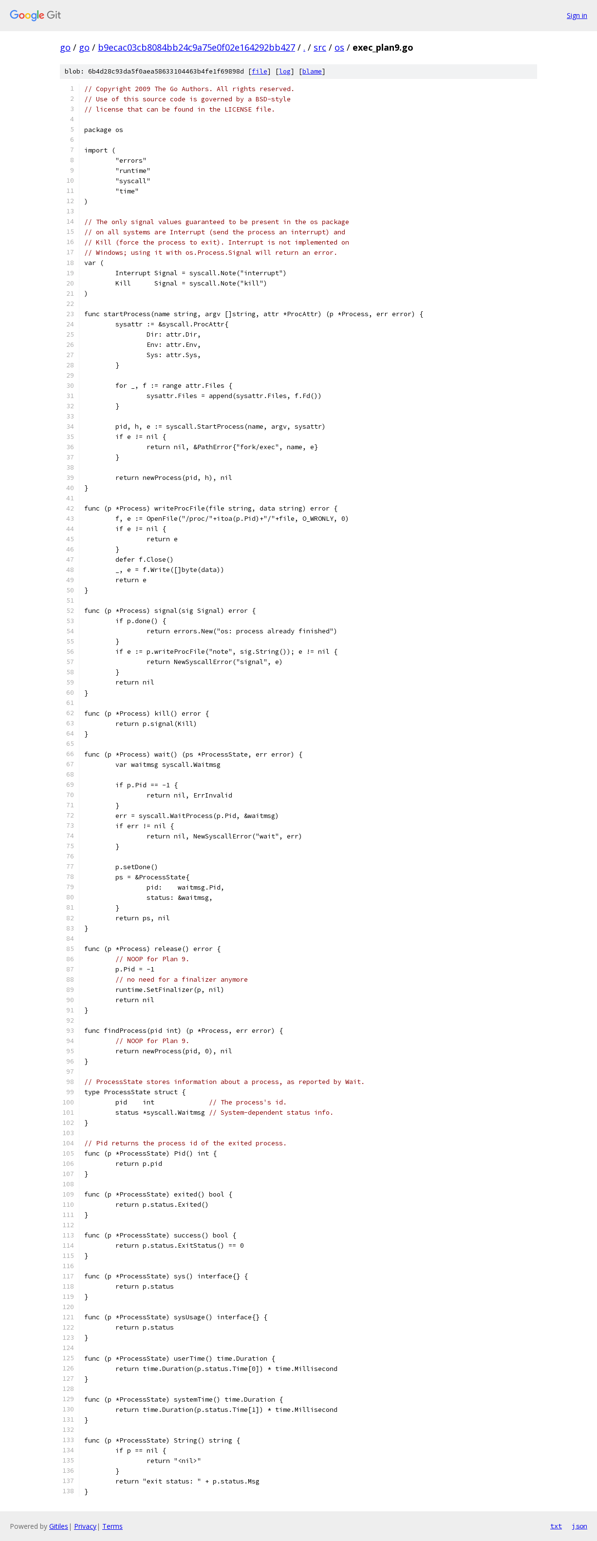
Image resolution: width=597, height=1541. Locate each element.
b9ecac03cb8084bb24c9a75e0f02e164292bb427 (196, 47)
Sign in (577, 15)
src (320, 47)
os (339, 47)
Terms (112, 1526)
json (579, 1526)
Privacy (85, 1526)
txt (556, 1526)
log (285, 71)
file (259, 71)
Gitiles (58, 1526)
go (65, 47)
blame (312, 71)
